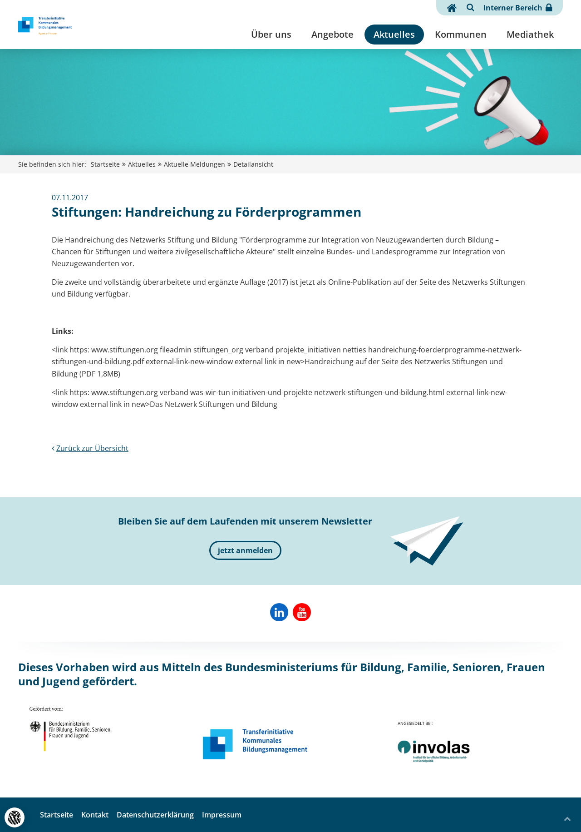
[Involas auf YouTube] (302, 612)
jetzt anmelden (245, 550)
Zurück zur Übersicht (90, 448)
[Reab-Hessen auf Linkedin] (279, 612)
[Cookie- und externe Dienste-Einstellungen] (15, 817)
